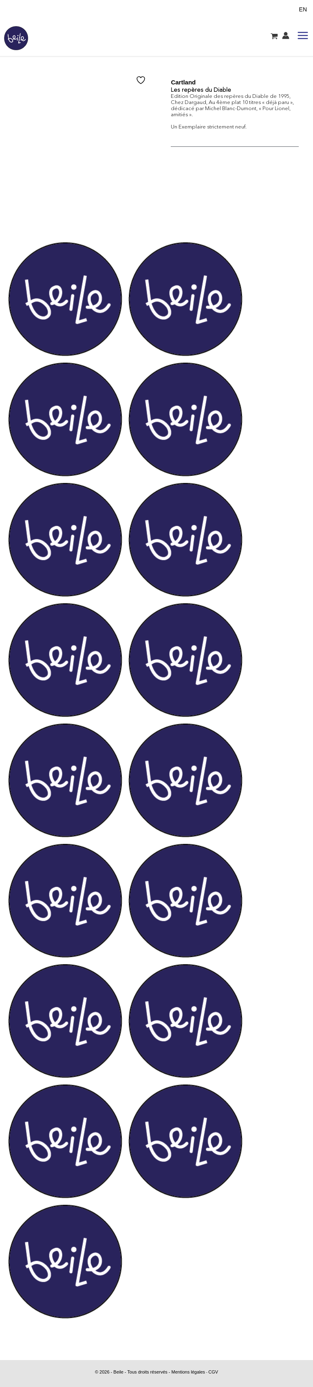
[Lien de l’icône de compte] (285, 35)
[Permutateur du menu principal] (302, 35)
